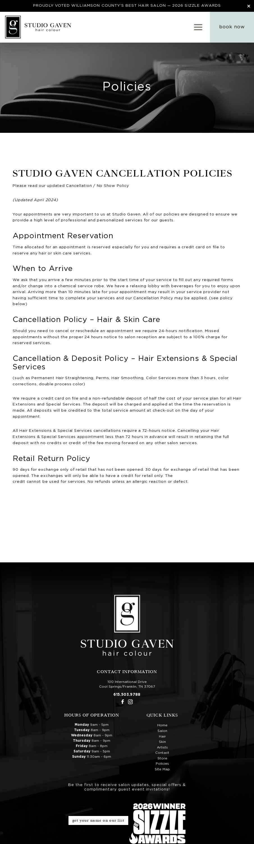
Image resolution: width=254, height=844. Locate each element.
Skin (162, 741)
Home (162, 725)
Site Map (162, 769)
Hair (162, 736)
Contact (162, 752)
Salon (162, 730)
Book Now (232, 27)
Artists (162, 747)
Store (162, 758)
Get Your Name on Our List (98, 820)
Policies (162, 763)
